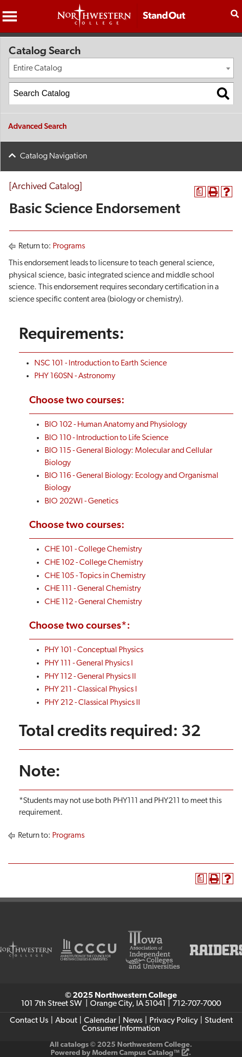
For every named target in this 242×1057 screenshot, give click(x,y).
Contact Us (29, 1021)
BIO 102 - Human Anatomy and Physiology (116, 425)
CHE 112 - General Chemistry (93, 602)
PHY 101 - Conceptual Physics (94, 650)
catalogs (74, 1045)
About (66, 1021)
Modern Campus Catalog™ (136, 1053)
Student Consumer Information (157, 1025)
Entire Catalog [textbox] (37, 68)
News (133, 1021)
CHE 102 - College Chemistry (94, 563)
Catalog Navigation (53, 156)
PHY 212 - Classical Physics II (92, 703)
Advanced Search (37, 127)
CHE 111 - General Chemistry (93, 589)
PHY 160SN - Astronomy (74, 376)
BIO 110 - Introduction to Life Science (106, 438)
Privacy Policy (173, 1021)
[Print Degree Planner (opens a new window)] (200, 191)
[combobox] (121, 68)
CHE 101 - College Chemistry (93, 549)
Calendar (100, 1021)
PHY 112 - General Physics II (90, 677)
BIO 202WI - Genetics (81, 501)
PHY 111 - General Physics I (89, 663)
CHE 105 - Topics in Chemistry (95, 576)
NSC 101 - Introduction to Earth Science (100, 363)
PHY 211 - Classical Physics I (91, 689)
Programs (69, 246)
